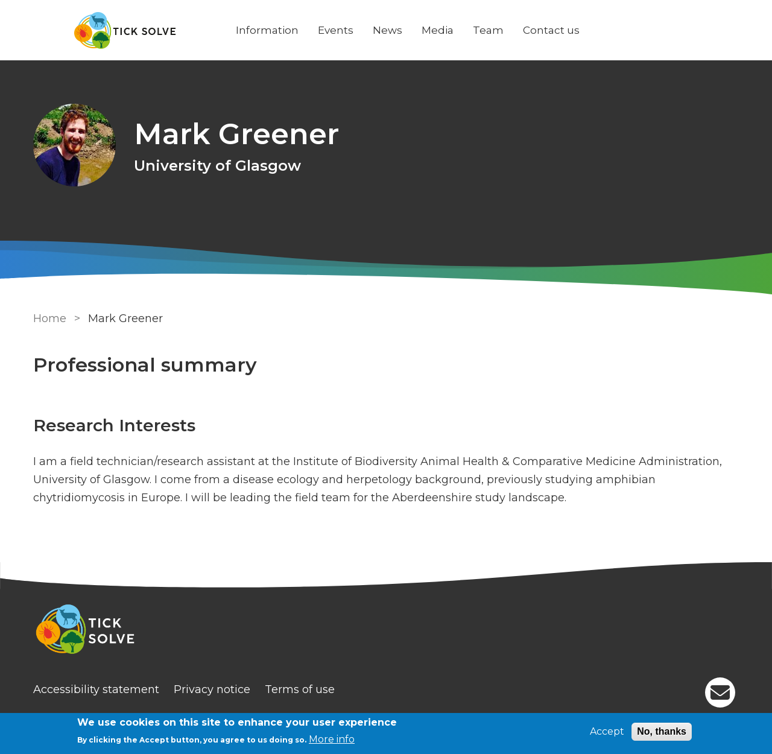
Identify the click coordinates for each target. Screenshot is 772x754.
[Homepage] (386, 631)
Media (438, 30)
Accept (607, 731)
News (387, 30)
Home (49, 318)
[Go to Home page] (125, 30)
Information (267, 30)
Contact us (551, 30)
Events (335, 30)
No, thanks (661, 731)
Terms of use (300, 689)
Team (488, 30)
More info (332, 739)
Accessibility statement (96, 689)
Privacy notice (212, 689)
